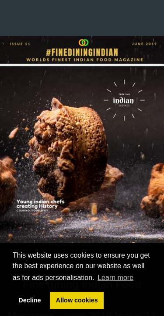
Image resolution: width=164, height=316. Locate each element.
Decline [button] (29, 300)
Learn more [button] (115, 277)
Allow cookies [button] (77, 300)
